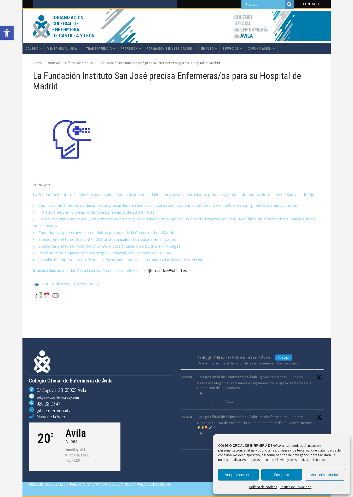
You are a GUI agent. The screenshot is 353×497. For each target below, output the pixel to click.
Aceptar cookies (238, 474)
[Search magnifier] (289, 4)
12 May (297, 377)
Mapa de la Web (49, 416)
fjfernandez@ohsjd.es (167, 270)
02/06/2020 (44, 185)
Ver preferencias (325, 474)
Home (37, 63)
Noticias (54, 63)
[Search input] (264, 4)
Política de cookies (263, 487)
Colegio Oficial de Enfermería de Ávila (227, 377)
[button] (7, 33)
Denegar (281, 474)
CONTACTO (311, 4)
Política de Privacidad (295, 487)
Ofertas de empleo (79, 63)
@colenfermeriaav (273, 377)
